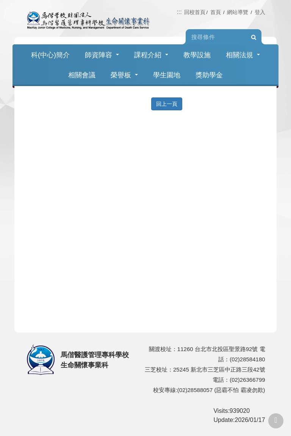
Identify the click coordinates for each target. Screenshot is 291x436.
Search (254, 37)
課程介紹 (151, 55)
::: (179, 12)
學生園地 (166, 75)
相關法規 (243, 55)
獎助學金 (209, 75)
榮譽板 (124, 75)
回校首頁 (194, 12)
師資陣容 (102, 55)
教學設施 (197, 55)
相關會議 (81, 75)
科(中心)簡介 (50, 55)
